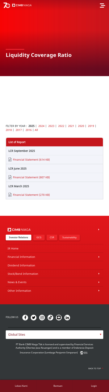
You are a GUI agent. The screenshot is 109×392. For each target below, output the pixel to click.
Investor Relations (18, 237)
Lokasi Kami (21, 385)
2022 (61, 126)
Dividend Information (21, 265)
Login (94, 385)
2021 (71, 126)
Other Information (19, 290)
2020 (81, 126)
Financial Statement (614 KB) (31, 159)
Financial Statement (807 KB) (31, 177)
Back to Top (95, 368)
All (36, 130)
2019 (91, 126)
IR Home (13, 248)
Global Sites (16, 334)
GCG (38, 237)
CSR (52, 237)
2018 (9, 130)
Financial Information (21, 257)
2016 (29, 130)
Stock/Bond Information (23, 274)
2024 (41, 126)
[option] (54, 38)
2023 (51, 126)
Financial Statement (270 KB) (31, 195)
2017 (19, 130)
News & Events (17, 282)
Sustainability (69, 237)
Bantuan (57, 385)
